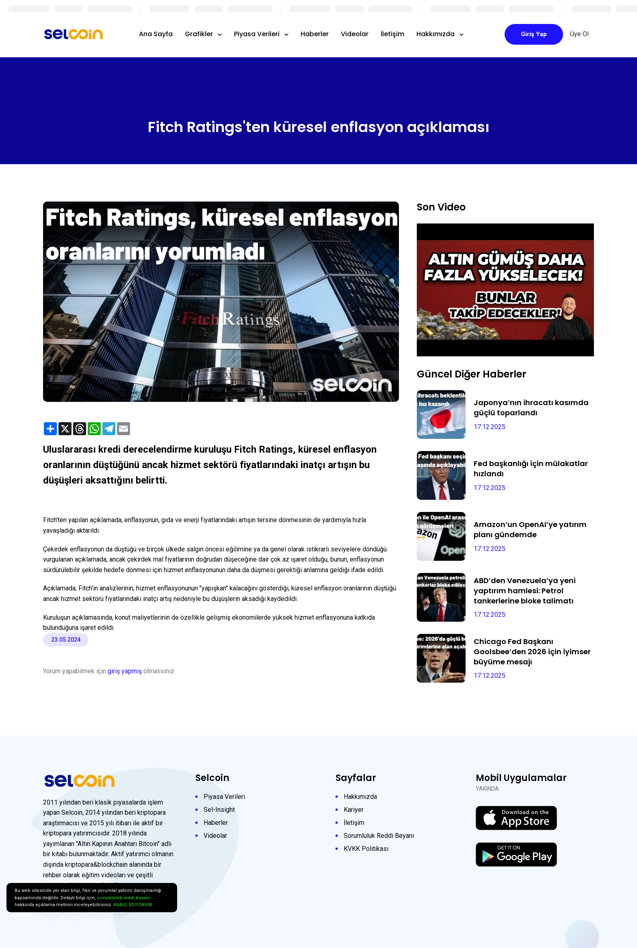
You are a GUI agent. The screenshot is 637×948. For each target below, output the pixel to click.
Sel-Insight (219, 810)
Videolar (354, 34)
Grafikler (199, 34)
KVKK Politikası (366, 849)
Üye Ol (579, 34)
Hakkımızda (436, 34)
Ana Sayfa (156, 34)
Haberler (315, 34)
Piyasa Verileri (257, 34)
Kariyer (354, 810)
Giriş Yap (534, 34)
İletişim (392, 34)
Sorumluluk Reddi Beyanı (379, 836)
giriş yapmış (125, 671)
